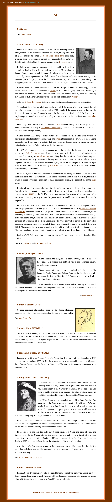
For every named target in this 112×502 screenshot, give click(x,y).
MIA (3, 2)
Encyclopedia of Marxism (15, 2)
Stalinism (27, 243)
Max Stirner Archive (27, 318)
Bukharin (54, 165)
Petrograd (75, 97)
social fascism (43, 156)
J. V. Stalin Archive (43, 243)
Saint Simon (26, 34)
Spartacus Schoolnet (88, 295)
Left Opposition (33, 153)
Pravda (52, 91)
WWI (31, 194)
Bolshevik (63, 62)
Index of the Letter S (42, 492)
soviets (58, 139)
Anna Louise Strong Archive (30, 457)
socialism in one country (51, 127)
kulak (94, 180)
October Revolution (33, 102)
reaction (59, 124)
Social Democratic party (53, 56)
